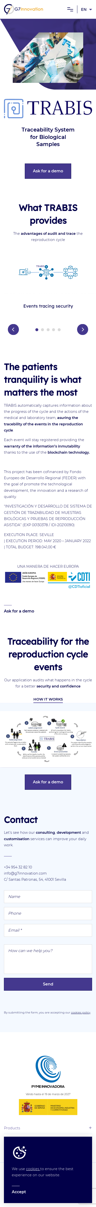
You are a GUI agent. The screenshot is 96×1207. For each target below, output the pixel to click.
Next (82, 329)
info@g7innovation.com (25, 873)
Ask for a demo (48, 171)
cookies (33, 1169)
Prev (13, 329)
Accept (19, 1192)
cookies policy (80, 1012)
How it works (48, 699)
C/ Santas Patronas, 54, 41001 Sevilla (35, 879)
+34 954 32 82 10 (18, 867)
